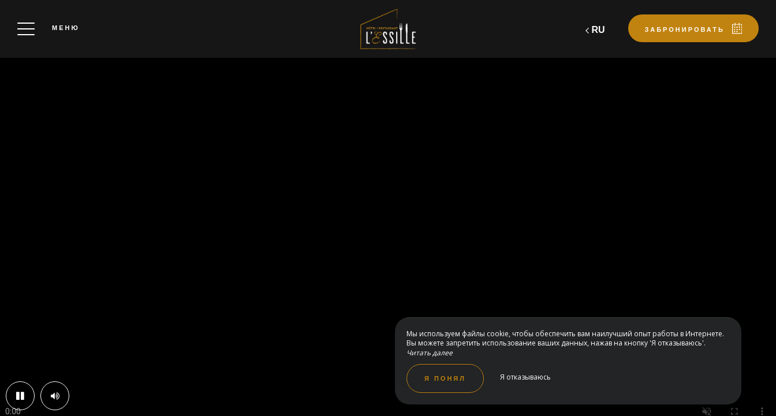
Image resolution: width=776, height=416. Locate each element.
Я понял (445, 378)
